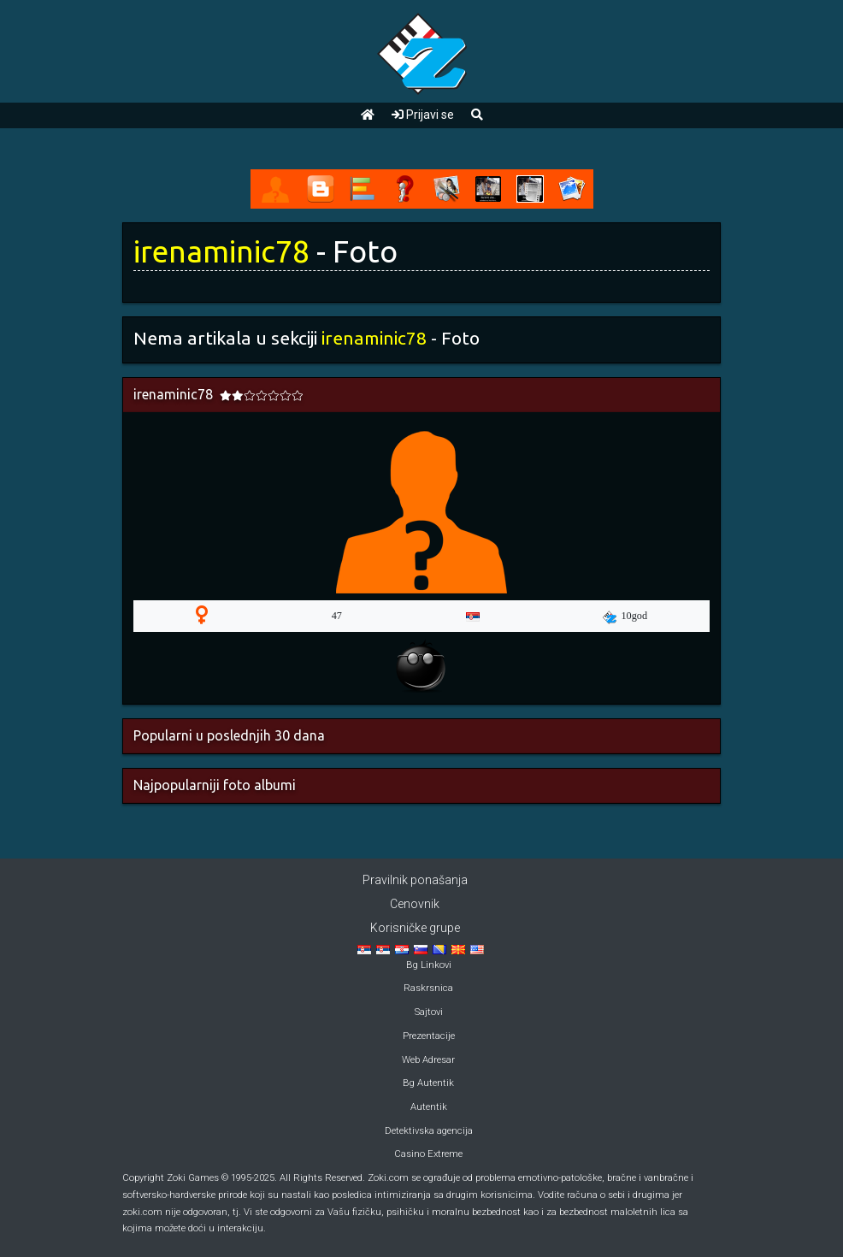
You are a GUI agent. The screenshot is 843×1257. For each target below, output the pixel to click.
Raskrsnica (428, 988)
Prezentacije (429, 1036)
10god (625, 616)
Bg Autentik (428, 1083)
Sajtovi (429, 1012)
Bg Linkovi (428, 965)
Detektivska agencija (429, 1130)
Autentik (428, 1106)
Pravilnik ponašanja (415, 880)
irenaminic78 (221, 251)
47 (337, 616)
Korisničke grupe (415, 928)
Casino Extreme (428, 1154)
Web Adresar (428, 1059)
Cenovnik (414, 904)
